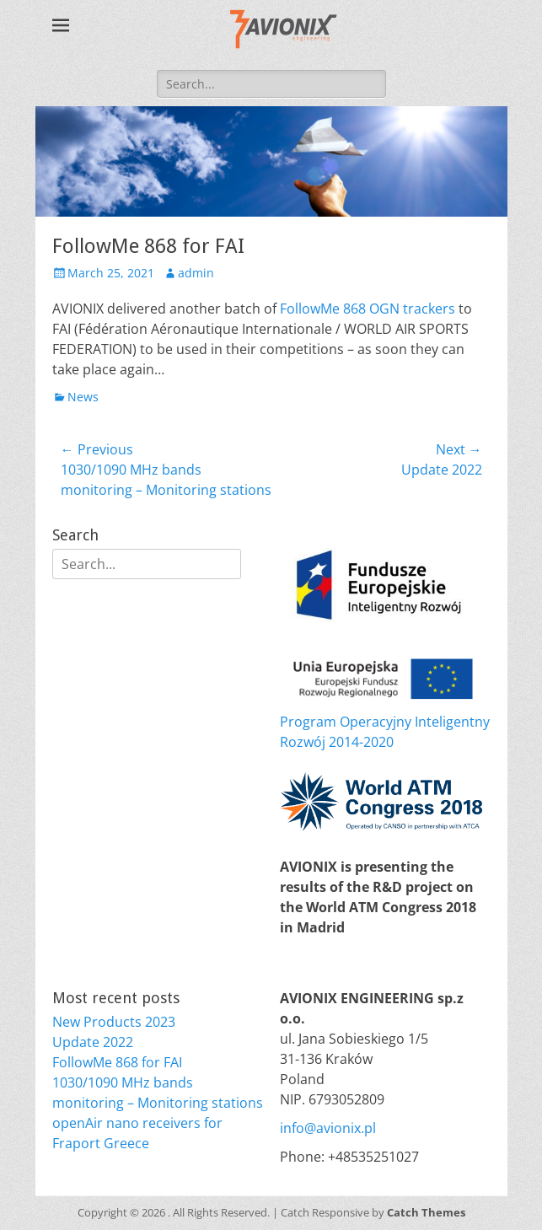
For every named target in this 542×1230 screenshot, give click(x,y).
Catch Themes (426, 1212)
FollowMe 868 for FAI (117, 1062)
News (83, 397)
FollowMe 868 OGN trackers (367, 308)
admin (196, 273)
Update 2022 (92, 1042)
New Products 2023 (113, 1021)
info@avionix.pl (328, 1128)
